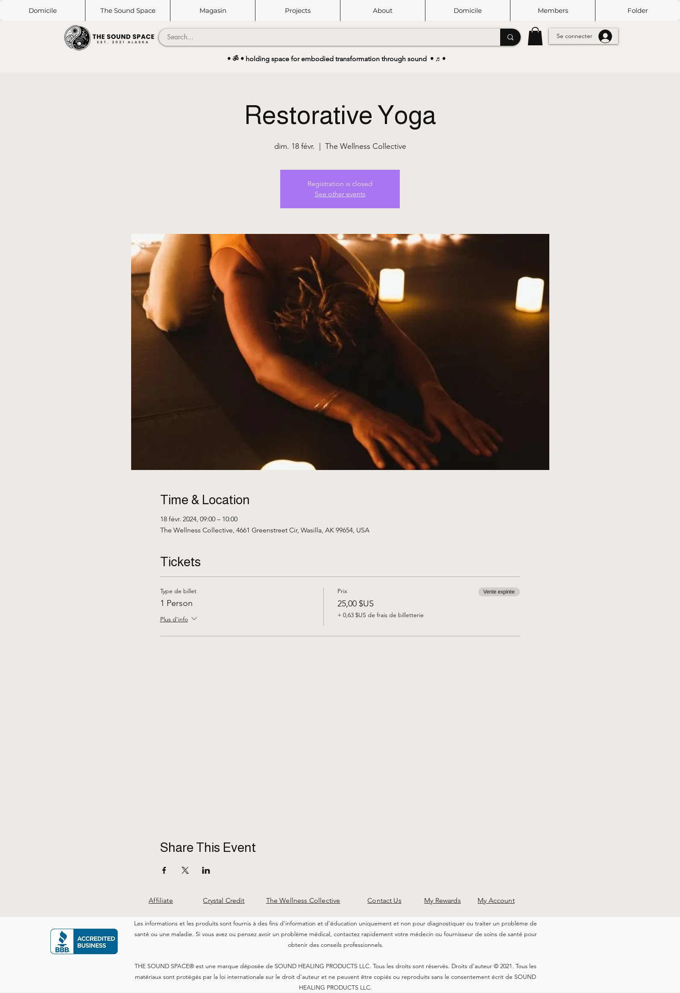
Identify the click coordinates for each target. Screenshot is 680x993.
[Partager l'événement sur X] (185, 870)
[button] (127, 10)
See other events (340, 194)
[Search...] (324, 37)
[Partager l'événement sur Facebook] (164, 870)
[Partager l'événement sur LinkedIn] (206, 870)
